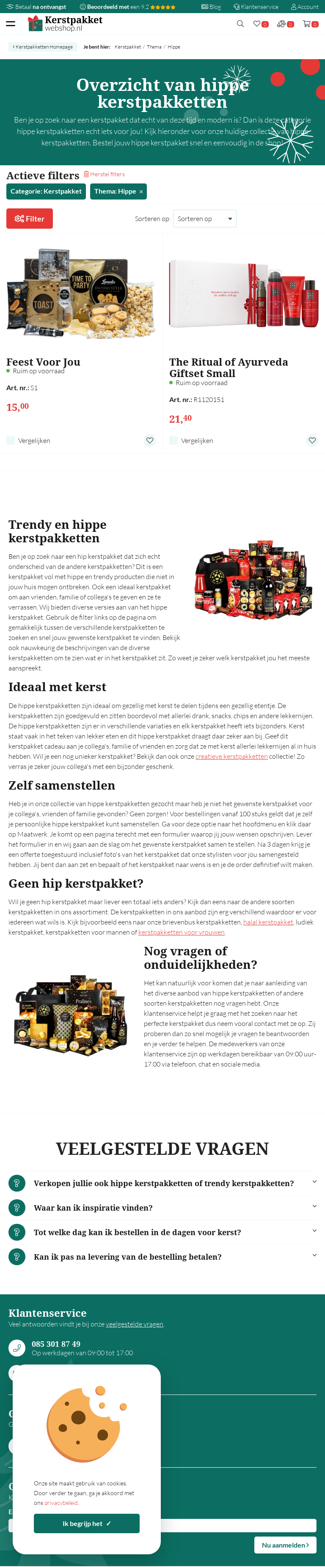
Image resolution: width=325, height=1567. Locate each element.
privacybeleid (61, 1502)
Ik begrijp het (87, 1523)
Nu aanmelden (285, 1545)
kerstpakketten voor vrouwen (181, 932)
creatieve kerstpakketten (232, 756)
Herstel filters (104, 174)
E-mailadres (26, 1511)
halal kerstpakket (268, 922)
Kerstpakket (128, 47)
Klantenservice (256, 6)
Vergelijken (34, 440)
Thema (154, 47)
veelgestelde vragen (134, 1324)
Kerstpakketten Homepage (43, 47)
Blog (211, 6)
